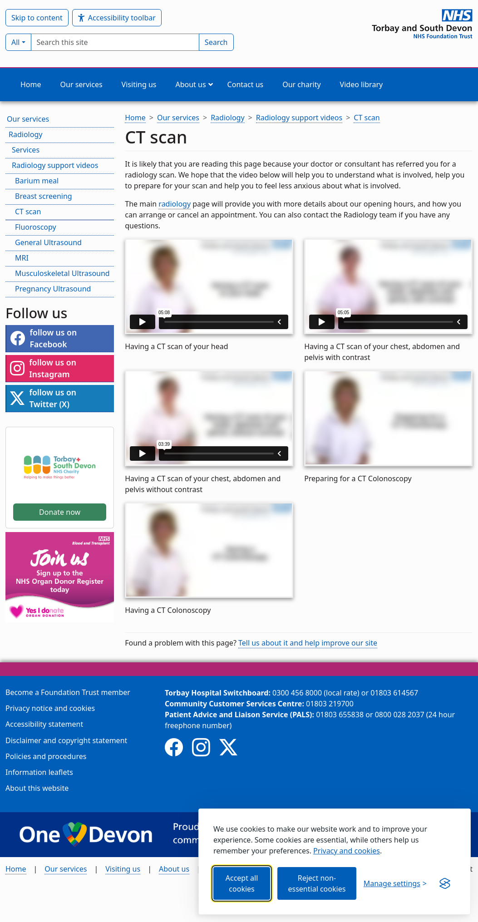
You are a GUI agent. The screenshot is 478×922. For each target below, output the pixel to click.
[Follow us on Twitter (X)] (228, 747)
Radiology (25, 134)
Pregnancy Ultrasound (53, 289)
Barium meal (37, 181)
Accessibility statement (44, 724)
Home (15, 869)
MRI (22, 258)
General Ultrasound (48, 242)
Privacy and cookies (346, 851)
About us (174, 869)
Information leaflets (39, 772)
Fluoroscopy (35, 227)
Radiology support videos (55, 165)
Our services (28, 119)
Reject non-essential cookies (316, 883)
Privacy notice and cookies (50, 708)
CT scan (28, 212)
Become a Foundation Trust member (67, 692)
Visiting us (122, 869)
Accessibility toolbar (117, 18)
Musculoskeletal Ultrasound (62, 273)
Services (25, 150)
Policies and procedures (45, 756)
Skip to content (37, 18)
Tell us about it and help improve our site (307, 643)
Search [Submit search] (216, 42)
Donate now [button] (59, 512)
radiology (174, 204)
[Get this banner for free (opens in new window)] (445, 883)
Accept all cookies (242, 883)
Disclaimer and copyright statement (66, 740)
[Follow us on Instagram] (201, 747)
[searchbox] (115, 42)
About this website (37, 788)
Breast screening (43, 196)
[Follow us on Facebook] (174, 747)
